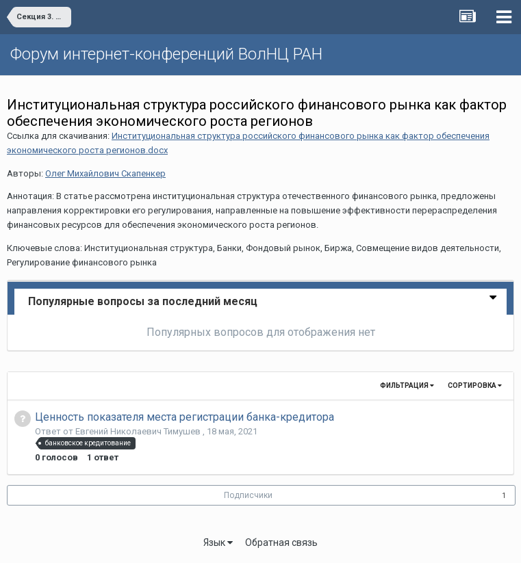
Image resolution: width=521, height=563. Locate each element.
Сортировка (475, 385)
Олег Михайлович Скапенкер (105, 173)
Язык (218, 542)
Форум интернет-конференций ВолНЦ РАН (166, 54)
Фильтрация (407, 385)
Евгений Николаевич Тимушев (139, 431)
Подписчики (248, 495)
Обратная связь (281, 542)
